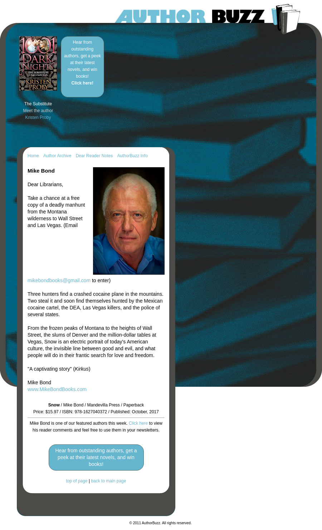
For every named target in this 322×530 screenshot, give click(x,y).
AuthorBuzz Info (132, 155)
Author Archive (57, 155)
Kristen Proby (38, 117)
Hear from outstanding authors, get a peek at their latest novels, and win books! (82, 63)
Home (33, 155)
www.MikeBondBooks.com (57, 389)
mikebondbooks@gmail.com (59, 280)
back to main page (108, 480)
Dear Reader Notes (94, 155)
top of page (77, 480)
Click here (138, 423)
